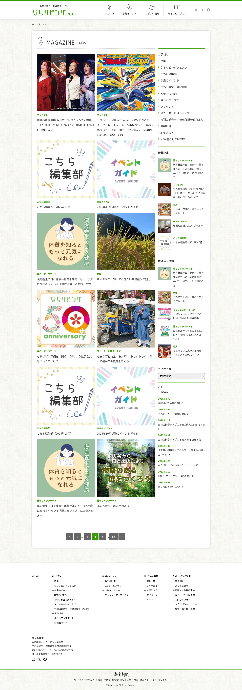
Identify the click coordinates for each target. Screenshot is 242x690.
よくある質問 (181, 585)
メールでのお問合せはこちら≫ (47, 654)
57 (113, 537)
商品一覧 (151, 581)
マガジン (109, 13)
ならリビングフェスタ (173, 67)
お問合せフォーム (184, 599)
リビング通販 (152, 13)
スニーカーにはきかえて (175, 113)
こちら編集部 (168, 74)
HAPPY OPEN (168, 93)
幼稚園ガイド (168, 133)
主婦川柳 (165, 126)
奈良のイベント (169, 80)
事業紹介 (179, 581)
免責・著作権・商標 (185, 608)
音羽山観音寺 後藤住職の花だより (182, 119)
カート (150, 599)
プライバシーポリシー (186, 604)
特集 (163, 61)
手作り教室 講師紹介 (173, 87)
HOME (35, 576)
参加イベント (130, 13)
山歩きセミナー (112, 590)
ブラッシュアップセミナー (118, 595)
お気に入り (152, 590)
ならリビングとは (177, 13)
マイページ (152, 595)
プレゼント (167, 107)
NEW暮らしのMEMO (172, 139)
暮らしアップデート (172, 100)
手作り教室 (110, 581)
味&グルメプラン (113, 585)
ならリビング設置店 (185, 595)
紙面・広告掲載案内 (185, 590)
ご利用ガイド (153, 585)
